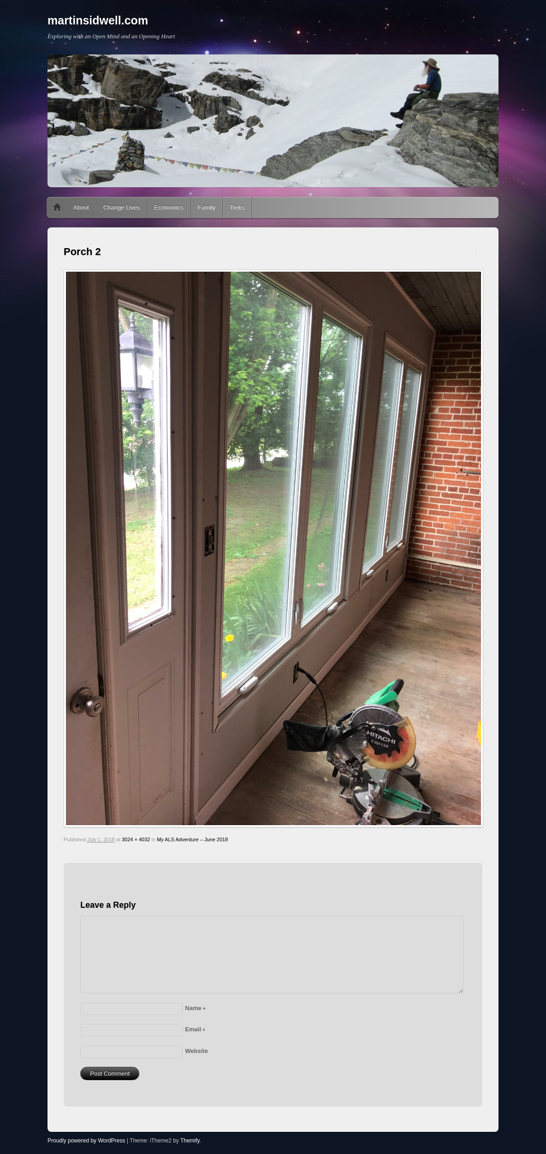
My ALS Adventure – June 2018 (192, 839)
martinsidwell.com (97, 20)
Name (195, 1008)
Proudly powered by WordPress (86, 1140)
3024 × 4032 (136, 839)
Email (195, 1029)
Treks (237, 207)
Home (57, 207)
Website (196, 1050)
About (81, 207)
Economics (169, 207)
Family (206, 207)
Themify (190, 1140)
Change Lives (121, 207)
